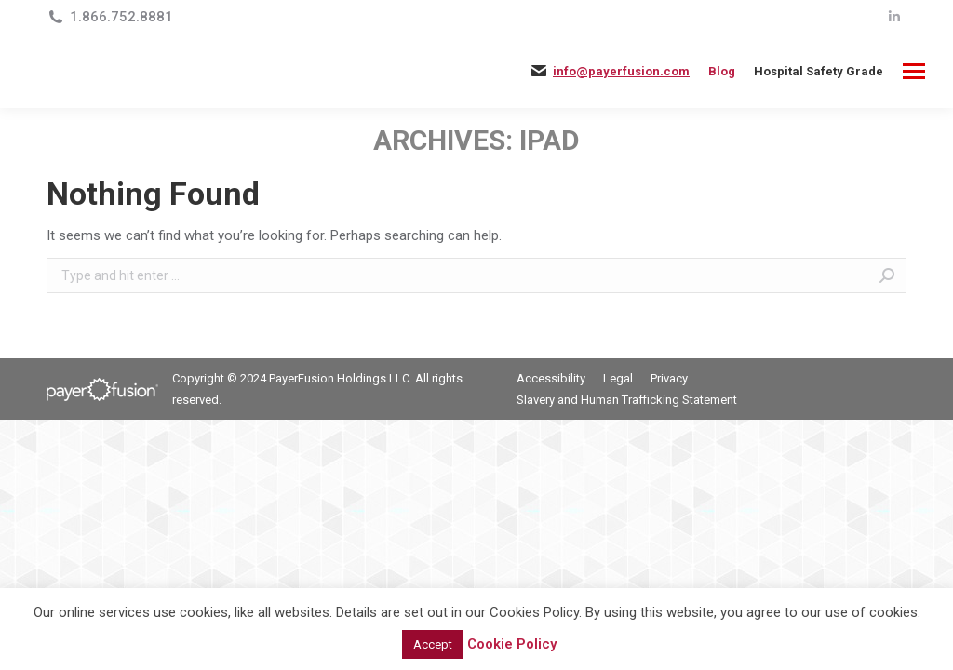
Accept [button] (432, 644)
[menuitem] (818, 71)
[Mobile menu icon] (914, 71)
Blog (721, 71)
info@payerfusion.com (621, 71)
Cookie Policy (512, 644)
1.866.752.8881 (121, 16)
